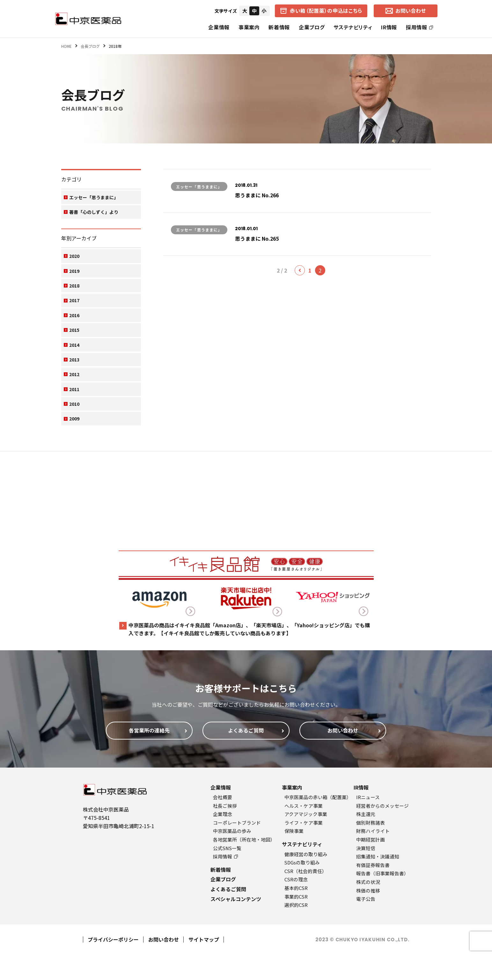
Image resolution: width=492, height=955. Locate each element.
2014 (74, 345)
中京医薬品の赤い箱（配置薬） (317, 797)
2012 (74, 374)
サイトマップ (203, 939)
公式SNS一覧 (227, 848)
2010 (74, 404)
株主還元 (365, 814)
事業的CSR (296, 896)
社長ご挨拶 (225, 805)
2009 (74, 418)
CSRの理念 (296, 879)
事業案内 (249, 27)
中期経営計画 (370, 839)
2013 (74, 359)
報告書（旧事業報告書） (382, 873)
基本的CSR (296, 888)
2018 (74, 285)
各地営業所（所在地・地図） (244, 839)
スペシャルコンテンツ (235, 899)
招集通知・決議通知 (377, 856)
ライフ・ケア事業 (303, 822)
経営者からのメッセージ (382, 805)
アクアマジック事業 (305, 814)
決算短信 (365, 848)
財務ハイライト (373, 830)
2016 (74, 315)
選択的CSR (296, 904)
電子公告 (365, 898)
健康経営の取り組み (305, 854)
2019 (74, 271)
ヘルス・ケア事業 (303, 805)
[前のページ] (300, 270)
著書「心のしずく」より (93, 212)
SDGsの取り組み (302, 862)
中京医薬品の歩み (232, 830)
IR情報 (389, 27)
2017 (74, 300)
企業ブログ (312, 27)
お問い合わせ (163, 939)
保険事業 (294, 830)
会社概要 (222, 797)
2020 (74, 256)
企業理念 (222, 814)
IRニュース (368, 797)
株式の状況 (368, 881)
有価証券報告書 (373, 865)
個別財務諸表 (370, 822)
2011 (74, 389)
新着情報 (279, 27)
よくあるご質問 (228, 889)
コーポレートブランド (237, 822)
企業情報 (219, 27)
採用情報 (419, 27)
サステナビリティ (353, 27)
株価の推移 (368, 890)
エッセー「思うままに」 (93, 197)
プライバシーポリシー (113, 939)
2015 (74, 330)
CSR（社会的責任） (305, 871)
